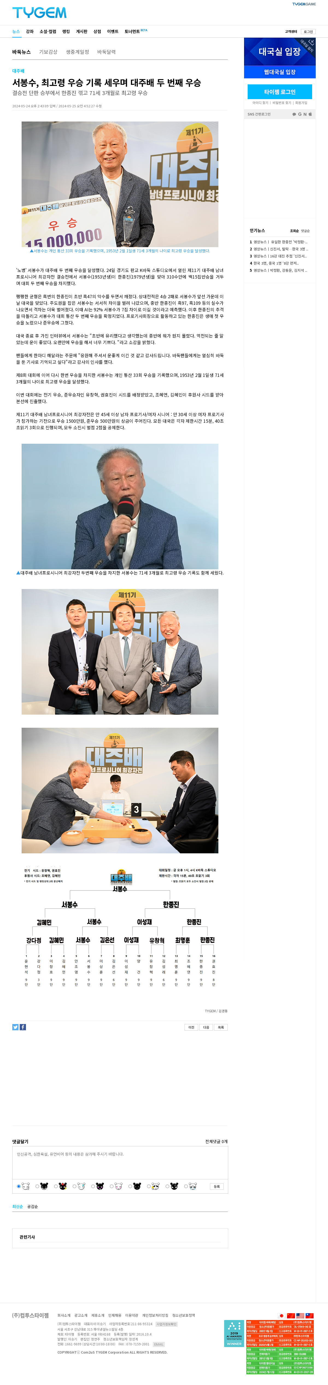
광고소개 (80, 1315)
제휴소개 (97, 1315)
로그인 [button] (308, 31)
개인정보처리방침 (155, 1315)
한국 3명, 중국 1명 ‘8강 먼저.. (274, 263)
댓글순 (305, 230)
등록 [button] (217, 1186)
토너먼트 (132, 31)
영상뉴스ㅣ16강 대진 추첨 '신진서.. (278, 256)
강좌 (30, 31)
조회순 (294, 230)
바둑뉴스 (21, 51)
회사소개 (64, 1315)
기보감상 (48, 51)
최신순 (17, 1206)
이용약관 (131, 1315)
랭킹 (66, 31)
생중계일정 (77, 51)
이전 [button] (191, 1027)
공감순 (32, 1206)
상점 (97, 31)
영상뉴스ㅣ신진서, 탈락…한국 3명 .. (279, 248)
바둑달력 (106, 51)
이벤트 (113, 31)
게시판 (81, 31)
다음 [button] (206, 1027)
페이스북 (280, 168)
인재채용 (114, 1315)
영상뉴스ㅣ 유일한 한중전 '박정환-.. (279, 241)
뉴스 (16, 31)
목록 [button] (221, 1027)
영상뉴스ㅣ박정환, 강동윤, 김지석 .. (278, 270)
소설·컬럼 (48, 31)
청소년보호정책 (183, 1315)
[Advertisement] (119, 1078)
